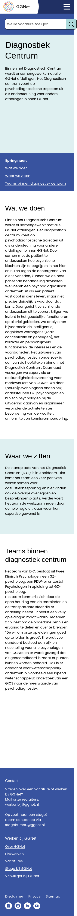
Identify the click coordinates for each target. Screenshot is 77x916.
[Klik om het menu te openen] (67, 7)
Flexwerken (14, 853)
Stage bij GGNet (18, 868)
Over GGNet (15, 846)
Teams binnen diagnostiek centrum (35, 183)
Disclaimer (14, 896)
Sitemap (53, 896)
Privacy (34, 896)
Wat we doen (16, 168)
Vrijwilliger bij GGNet (22, 876)
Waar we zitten (17, 175)
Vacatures (14, 861)
